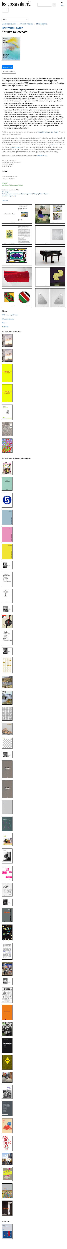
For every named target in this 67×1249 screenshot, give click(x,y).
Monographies (41, 24)
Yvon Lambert (16, 147)
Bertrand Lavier (12, 28)
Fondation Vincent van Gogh (48, 132)
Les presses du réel (9, 24)
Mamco (54, 145)
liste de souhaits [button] (9, 72)
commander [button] (7, 67)
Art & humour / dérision (10, 315)
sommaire (5, 201)
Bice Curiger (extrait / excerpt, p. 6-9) (25, 194)
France (4, 323)
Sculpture (5, 327)
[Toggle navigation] (5, 10)
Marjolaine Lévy (42, 155)
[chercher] (44, 5)
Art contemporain (26, 24)
